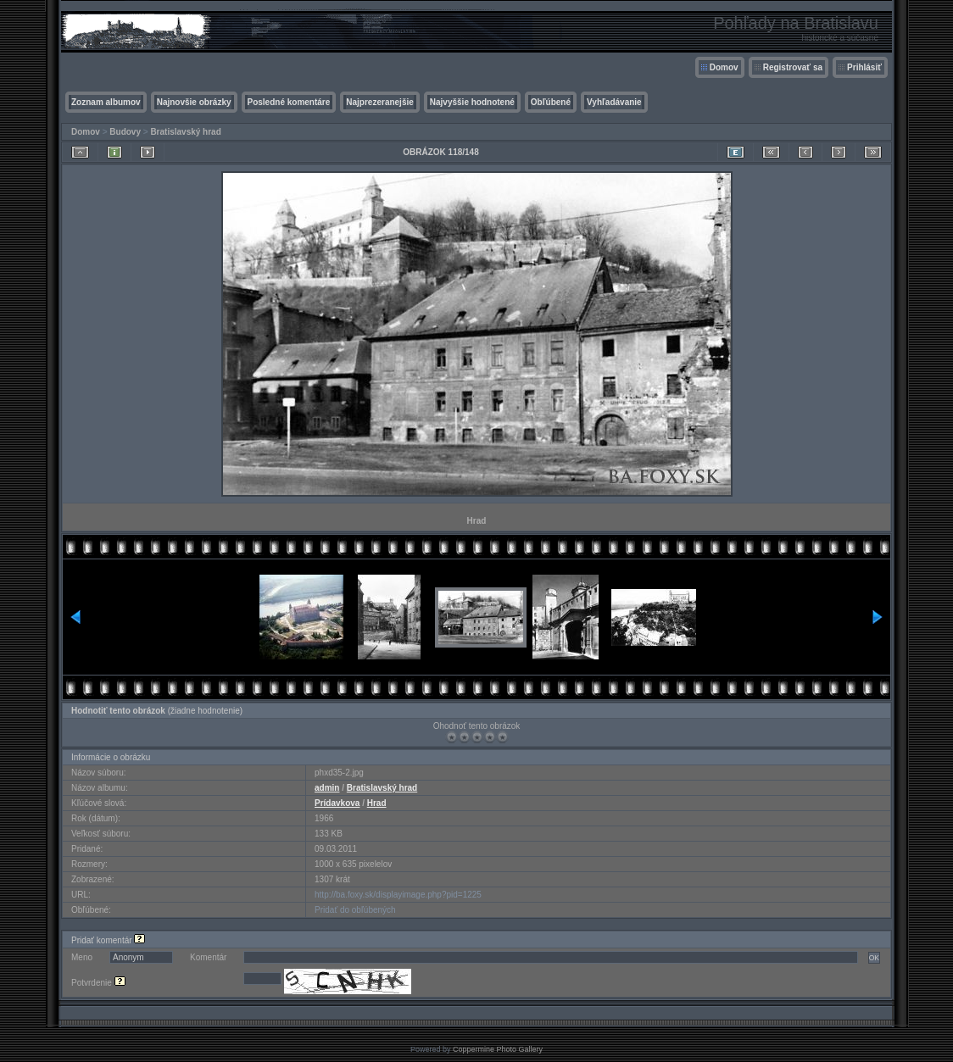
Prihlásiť (864, 67)
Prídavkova (337, 803)
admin (327, 787)
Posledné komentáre (289, 102)
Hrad (377, 803)
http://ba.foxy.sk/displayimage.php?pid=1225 (398, 894)
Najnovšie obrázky (194, 102)
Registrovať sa (792, 67)
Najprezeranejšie (380, 102)
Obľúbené (551, 102)
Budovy (125, 131)
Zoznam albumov (106, 102)
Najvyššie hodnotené (472, 102)
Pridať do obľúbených (355, 910)
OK (874, 958)
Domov (724, 67)
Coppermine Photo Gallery (498, 1049)
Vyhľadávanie (614, 102)
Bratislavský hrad (185, 131)
